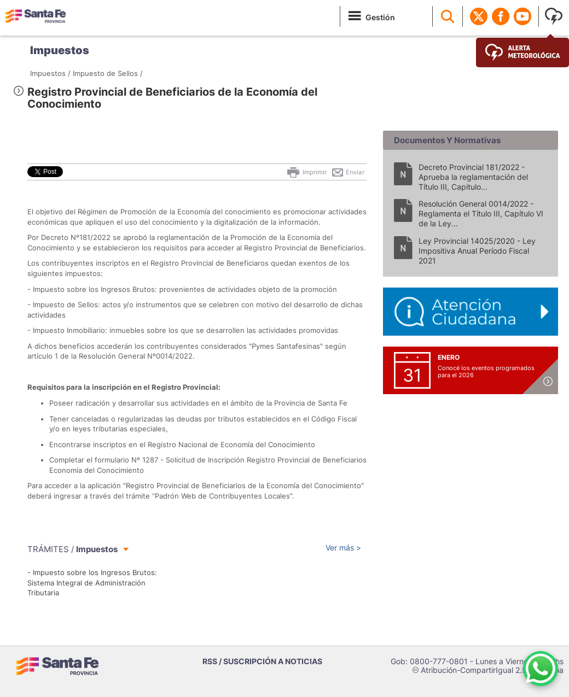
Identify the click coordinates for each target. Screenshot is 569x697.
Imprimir (306, 172)
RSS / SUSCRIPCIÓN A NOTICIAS (262, 661)
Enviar (347, 172)
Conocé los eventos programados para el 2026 (486, 371)
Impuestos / (50, 73)
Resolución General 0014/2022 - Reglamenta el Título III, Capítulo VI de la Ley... (481, 213)
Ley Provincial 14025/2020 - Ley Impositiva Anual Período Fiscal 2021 (477, 250)
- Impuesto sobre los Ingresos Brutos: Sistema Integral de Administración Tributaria (92, 582)
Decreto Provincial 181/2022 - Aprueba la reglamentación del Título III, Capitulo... (473, 176)
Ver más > (343, 547)
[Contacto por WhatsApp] (540, 668)
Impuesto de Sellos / (108, 73)
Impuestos (59, 50)
